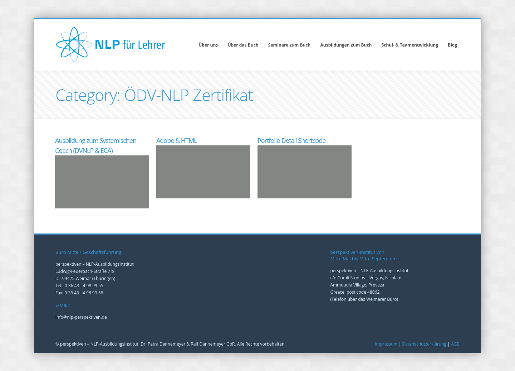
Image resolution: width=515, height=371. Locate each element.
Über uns (208, 45)
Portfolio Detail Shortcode (291, 140)
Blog (452, 45)
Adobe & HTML (176, 140)
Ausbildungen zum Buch (346, 45)
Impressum (386, 344)
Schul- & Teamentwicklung (410, 45)
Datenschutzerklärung (424, 344)
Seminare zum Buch (289, 45)
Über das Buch (242, 45)
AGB (455, 344)
